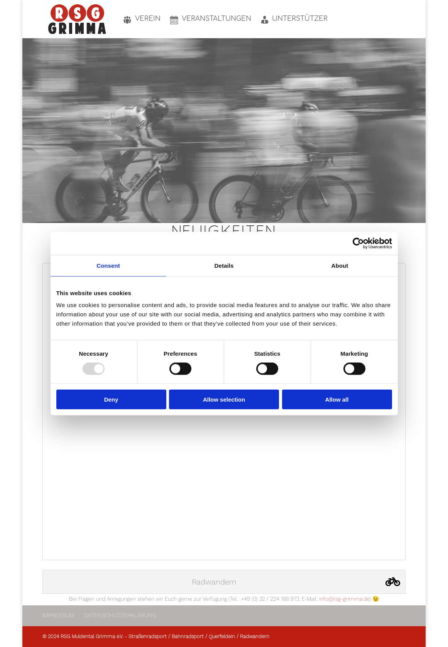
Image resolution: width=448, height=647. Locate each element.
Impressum (58, 615)
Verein (203, 129)
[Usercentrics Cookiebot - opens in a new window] (358, 243)
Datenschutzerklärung (120, 615)
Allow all (337, 399)
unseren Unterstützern (311, 129)
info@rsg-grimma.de (344, 599)
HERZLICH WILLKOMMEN (224, 69)
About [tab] (339, 265)
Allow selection (224, 399)
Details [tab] (224, 265)
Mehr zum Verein (224, 172)
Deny (111, 399)
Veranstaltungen (238, 129)
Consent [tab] (108, 265)
